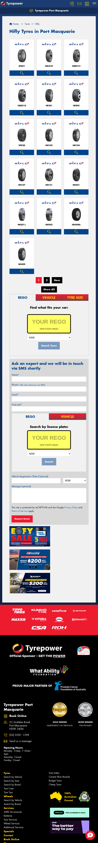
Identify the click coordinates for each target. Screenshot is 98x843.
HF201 (49, 105)
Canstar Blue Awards (59, 751)
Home (14, 24)
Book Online (11, 813)
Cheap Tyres (55, 758)
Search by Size (11, 755)
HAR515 (76, 66)
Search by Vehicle (13, 751)
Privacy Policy (71, 507)
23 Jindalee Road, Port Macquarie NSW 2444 (20, 700)
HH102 (49, 145)
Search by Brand (12, 758)
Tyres (7, 747)
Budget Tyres (55, 754)
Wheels (8, 770)
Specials (9, 805)
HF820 (22, 145)
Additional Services (13, 801)
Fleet (7, 817)
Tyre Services (10, 793)
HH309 (21, 264)
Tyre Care (9, 762)
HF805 (76, 105)
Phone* (28, 384)
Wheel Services (11, 797)
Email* (15, 394)
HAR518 (22, 105)
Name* (15, 374)
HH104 (76, 145)
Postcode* (17, 404)
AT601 (22, 66)
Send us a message (20, 715)
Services (9, 782)
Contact (8, 809)
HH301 (76, 185)
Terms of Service (20, 511)
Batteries (8, 790)
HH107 (21, 185)
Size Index (54, 747)
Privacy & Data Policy (21, 835)
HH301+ (22, 224)
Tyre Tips (8, 766)
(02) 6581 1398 (19, 709)
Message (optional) (21, 486)
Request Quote (22, 518)
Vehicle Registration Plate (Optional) (30, 476)
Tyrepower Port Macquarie (49, 10)
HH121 (49, 185)
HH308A (76, 224)
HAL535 (49, 66)
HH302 (49, 224)
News (7, 821)
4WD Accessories (13, 786)
